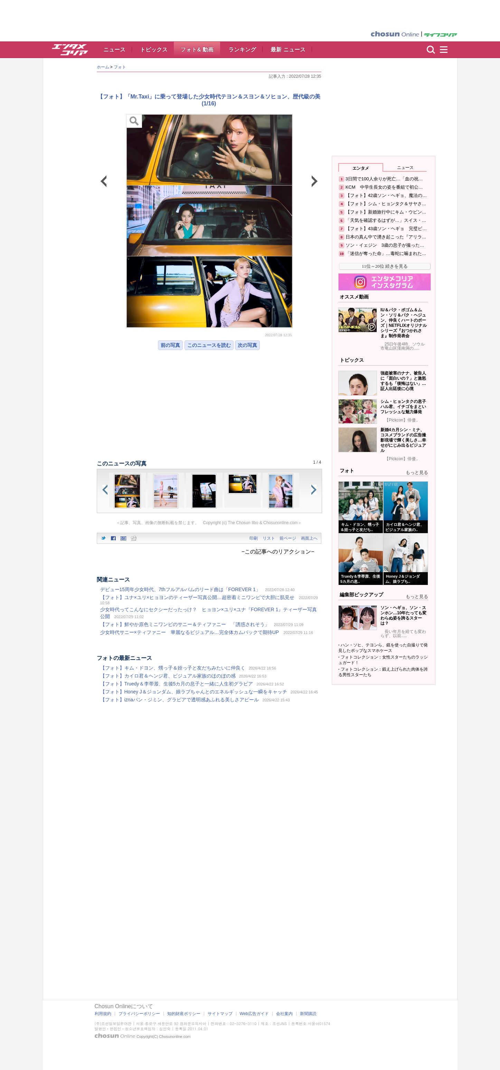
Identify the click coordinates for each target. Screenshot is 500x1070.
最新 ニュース (288, 50)
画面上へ (309, 538)
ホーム (103, 67)
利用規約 (103, 1013)
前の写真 (170, 345)
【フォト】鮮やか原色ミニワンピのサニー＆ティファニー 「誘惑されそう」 (185, 624)
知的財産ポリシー (183, 1013)
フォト (120, 67)
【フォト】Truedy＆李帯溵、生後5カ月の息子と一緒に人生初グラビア (176, 683)
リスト (269, 538)
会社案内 (284, 1013)
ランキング (242, 50)
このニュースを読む (209, 345)
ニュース (114, 50)
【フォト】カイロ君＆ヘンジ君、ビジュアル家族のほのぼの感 (168, 676)
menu (447, 50)
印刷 (253, 538)
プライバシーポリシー (139, 1013)
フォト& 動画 (197, 50)
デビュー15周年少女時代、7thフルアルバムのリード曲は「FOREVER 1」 (180, 589)
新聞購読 (308, 1013)
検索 (431, 50)
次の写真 (247, 345)
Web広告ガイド (254, 1013)
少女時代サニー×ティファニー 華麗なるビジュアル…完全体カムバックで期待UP (189, 632)
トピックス (154, 50)
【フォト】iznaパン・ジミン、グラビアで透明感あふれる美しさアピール (179, 699)
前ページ (288, 538)
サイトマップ (220, 1013)
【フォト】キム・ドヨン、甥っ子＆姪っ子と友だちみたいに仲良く (172, 668)
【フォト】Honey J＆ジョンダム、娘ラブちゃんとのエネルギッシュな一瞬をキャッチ (193, 691)
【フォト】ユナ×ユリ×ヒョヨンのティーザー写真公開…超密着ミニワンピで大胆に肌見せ (197, 597)
